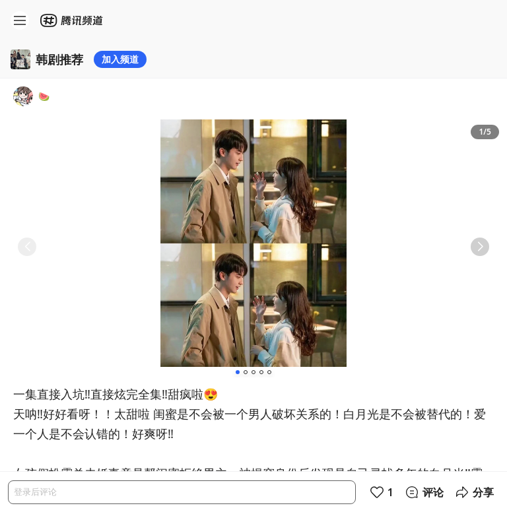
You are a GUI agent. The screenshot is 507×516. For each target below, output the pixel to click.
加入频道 (120, 59)
